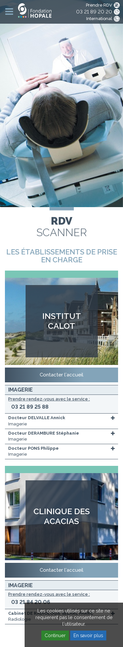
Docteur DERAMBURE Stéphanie (43, 433)
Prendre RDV (99, 5)
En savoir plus (88, 635)
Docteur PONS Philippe (33, 448)
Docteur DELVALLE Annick (36, 417)
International (99, 18)
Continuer (55, 635)
